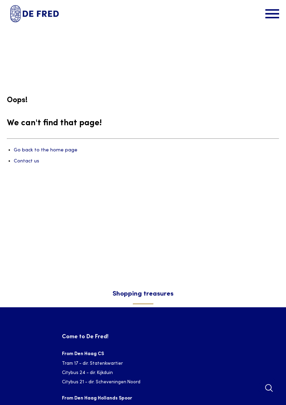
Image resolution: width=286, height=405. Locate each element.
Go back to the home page (45, 150)
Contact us (26, 161)
